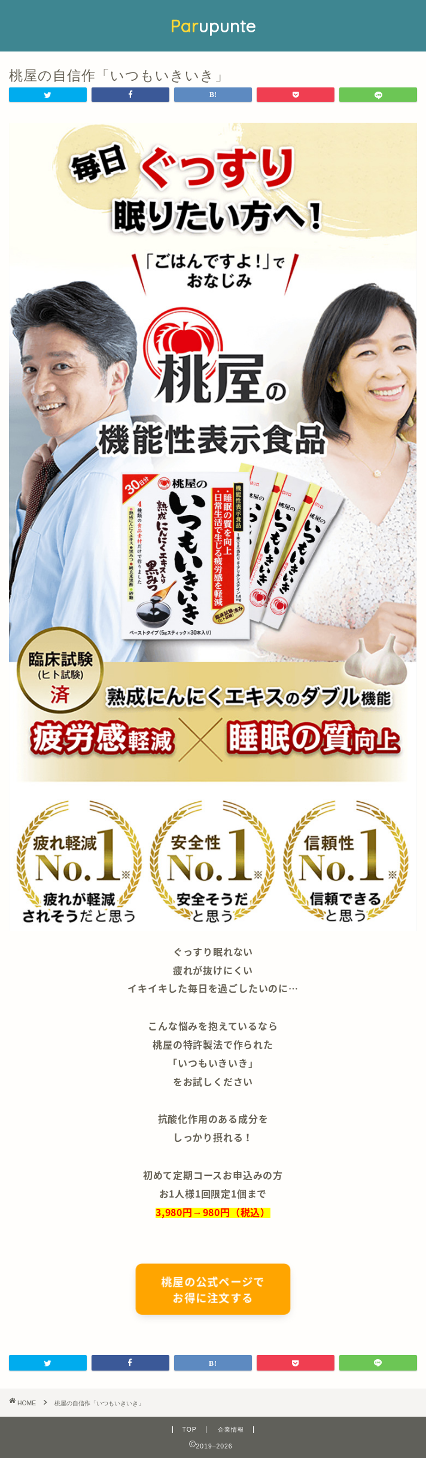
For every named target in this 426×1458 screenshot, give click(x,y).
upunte (213, 26)
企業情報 (231, 1429)
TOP (189, 1429)
